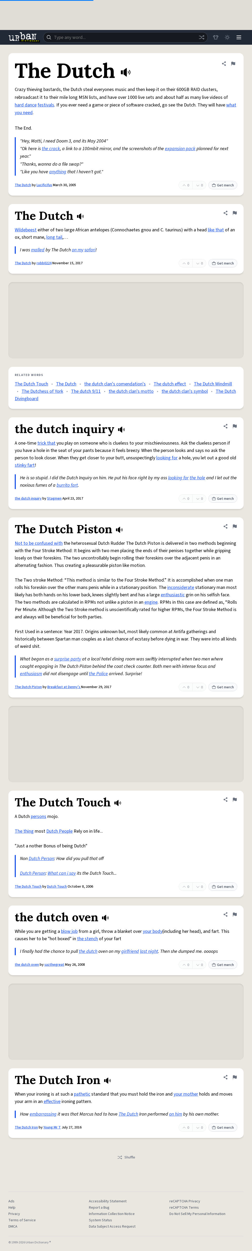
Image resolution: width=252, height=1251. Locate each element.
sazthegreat (54, 964)
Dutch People (59, 831)
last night (149, 951)
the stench (87, 938)
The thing (24, 831)
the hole (197, 478)
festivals (46, 105)
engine (151, 602)
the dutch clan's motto (131, 391)
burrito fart (67, 485)
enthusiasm (31, 673)
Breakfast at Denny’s (64, 687)
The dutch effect (170, 384)
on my (77, 250)
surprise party (67, 659)
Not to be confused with (39, 543)
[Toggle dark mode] (227, 37)
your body (152, 931)
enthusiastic (173, 595)
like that (216, 230)
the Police (98, 673)
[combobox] (125, 37)
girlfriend (130, 951)
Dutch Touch (57, 886)
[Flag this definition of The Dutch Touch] (234, 799)
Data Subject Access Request (112, 1226)
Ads (11, 1201)
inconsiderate (180, 587)
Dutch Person (41, 858)
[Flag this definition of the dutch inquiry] (234, 426)
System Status (100, 1220)
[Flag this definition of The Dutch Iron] (234, 1077)
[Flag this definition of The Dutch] (233, 63)
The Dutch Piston (28, 687)
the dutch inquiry (28, 498)
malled (37, 250)
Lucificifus (44, 185)
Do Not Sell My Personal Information (197, 1214)
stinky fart (25, 465)
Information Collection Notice (112, 1214)
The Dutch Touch (31, 384)
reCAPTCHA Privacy (184, 1201)
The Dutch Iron (26, 1127)
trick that (46, 443)
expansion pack (180, 148)
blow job (69, 931)
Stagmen (54, 498)
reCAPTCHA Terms (184, 1207)
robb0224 (44, 263)
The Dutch (23, 185)
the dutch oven (27, 964)
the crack (51, 148)
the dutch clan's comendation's (115, 384)
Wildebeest (26, 230)
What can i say (62, 873)
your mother (186, 1094)
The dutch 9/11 (86, 391)
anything (57, 172)
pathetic (82, 1094)
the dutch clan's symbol (185, 391)
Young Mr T (52, 1127)
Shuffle (126, 1157)
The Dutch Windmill (213, 384)
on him (175, 1114)
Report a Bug (99, 1207)
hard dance (26, 105)
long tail (54, 237)
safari (89, 250)
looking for (167, 458)
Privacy (14, 1214)
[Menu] (239, 37)
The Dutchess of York (42, 391)
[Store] (215, 37)
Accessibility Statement (108, 1201)
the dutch (88, 951)
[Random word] (201, 37)
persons (38, 816)
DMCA (12, 1226)
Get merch (223, 185)
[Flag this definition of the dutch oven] (234, 914)
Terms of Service (22, 1220)
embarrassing (43, 1114)
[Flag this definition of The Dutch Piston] (234, 526)
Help (12, 1207)
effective (52, 1101)
